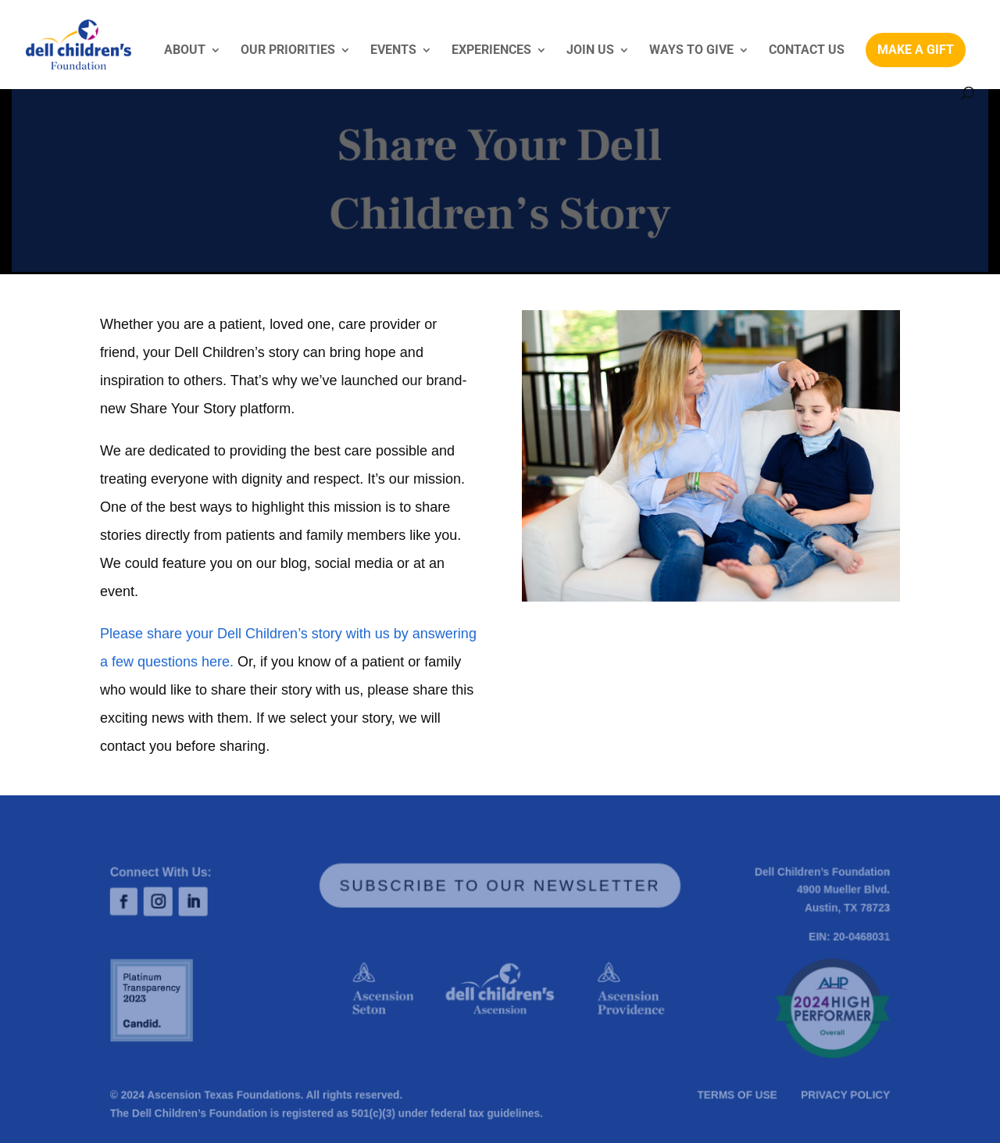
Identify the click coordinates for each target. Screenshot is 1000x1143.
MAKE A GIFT (915, 49)
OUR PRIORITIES (288, 51)
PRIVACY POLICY (840, 1095)
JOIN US (590, 51)
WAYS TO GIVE (691, 51)
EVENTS (393, 51)
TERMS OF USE (734, 1095)
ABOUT (184, 51)
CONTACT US (807, 51)
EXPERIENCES (491, 51)
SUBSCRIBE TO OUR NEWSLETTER (500, 885)
